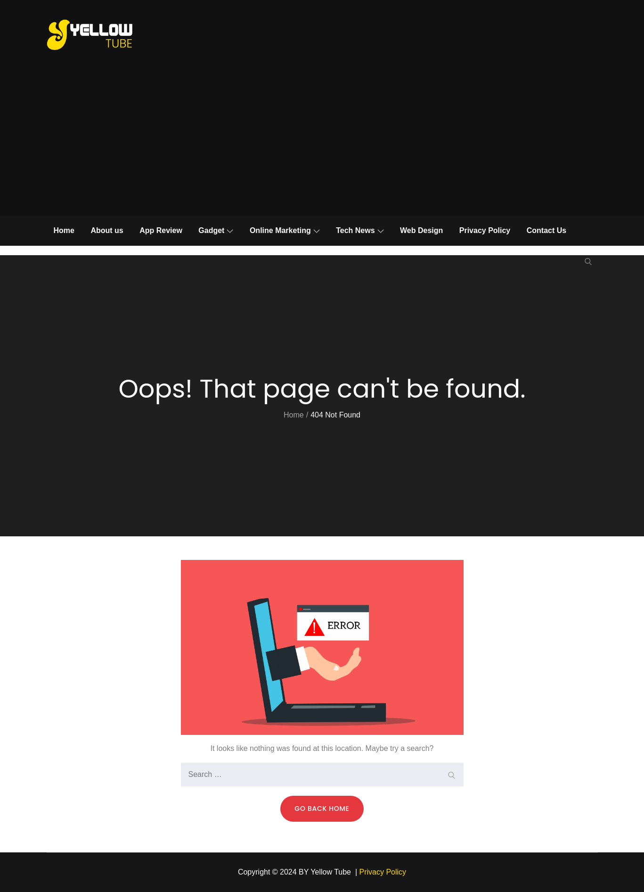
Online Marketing (285, 230)
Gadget (215, 230)
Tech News (359, 230)
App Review (160, 230)
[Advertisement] (322, 145)
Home (64, 230)
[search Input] (322, 774)
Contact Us (546, 230)
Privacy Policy (485, 230)
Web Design (421, 230)
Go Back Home (321, 808)
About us (106, 230)
